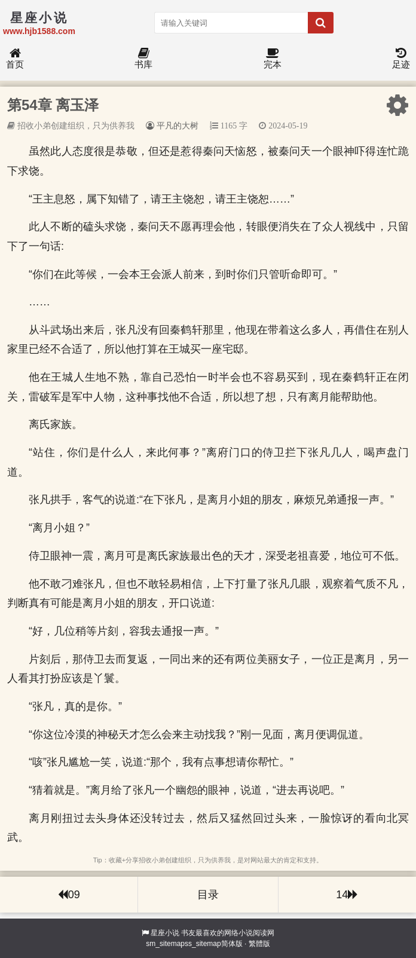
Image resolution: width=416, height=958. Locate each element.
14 (347, 895)
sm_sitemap (165, 943)
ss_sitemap (203, 943)
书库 (143, 58)
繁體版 (259, 943)
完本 (273, 58)
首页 (15, 58)
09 (69, 895)
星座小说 (165, 933)
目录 (208, 895)
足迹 (401, 58)
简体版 (232, 943)
